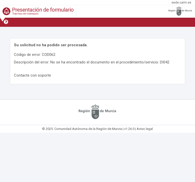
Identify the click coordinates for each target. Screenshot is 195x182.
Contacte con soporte (32, 75)
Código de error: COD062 (34, 54)
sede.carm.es (181, 2)
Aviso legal (145, 129)
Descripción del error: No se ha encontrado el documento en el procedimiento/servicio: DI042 (91, 62)
